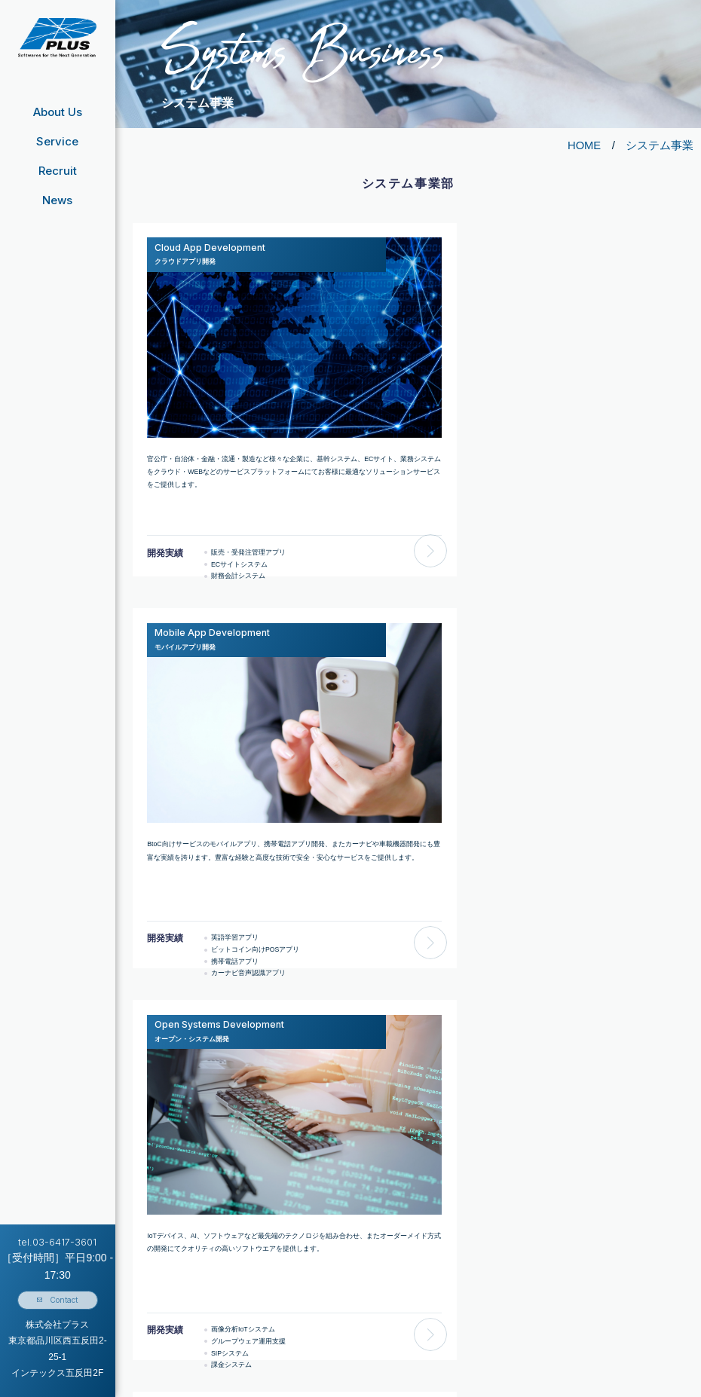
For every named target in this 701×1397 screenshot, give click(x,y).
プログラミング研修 (317, 1331)
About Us (57, 111)
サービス (300, 1267)
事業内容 (174, 1289)
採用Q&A (442, 1289)
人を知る (442, 1353)
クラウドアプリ (326, 1310)
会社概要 (174, 1267)
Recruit (57, 170)
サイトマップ (560, 1310)
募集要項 (442, 1267)
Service (57, 141)
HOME (584, 145)
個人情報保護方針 (567, 1289)
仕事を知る (446, 1331)
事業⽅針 (174, 1310)
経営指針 (174, 1246)
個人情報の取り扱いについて (584, 1267)
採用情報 (427, 1246)
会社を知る (446, 1310)
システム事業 (659, 145)
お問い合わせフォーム (574, 1246)
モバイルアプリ (326, 1289)
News (57, 199)
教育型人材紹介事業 (317, 1353)
